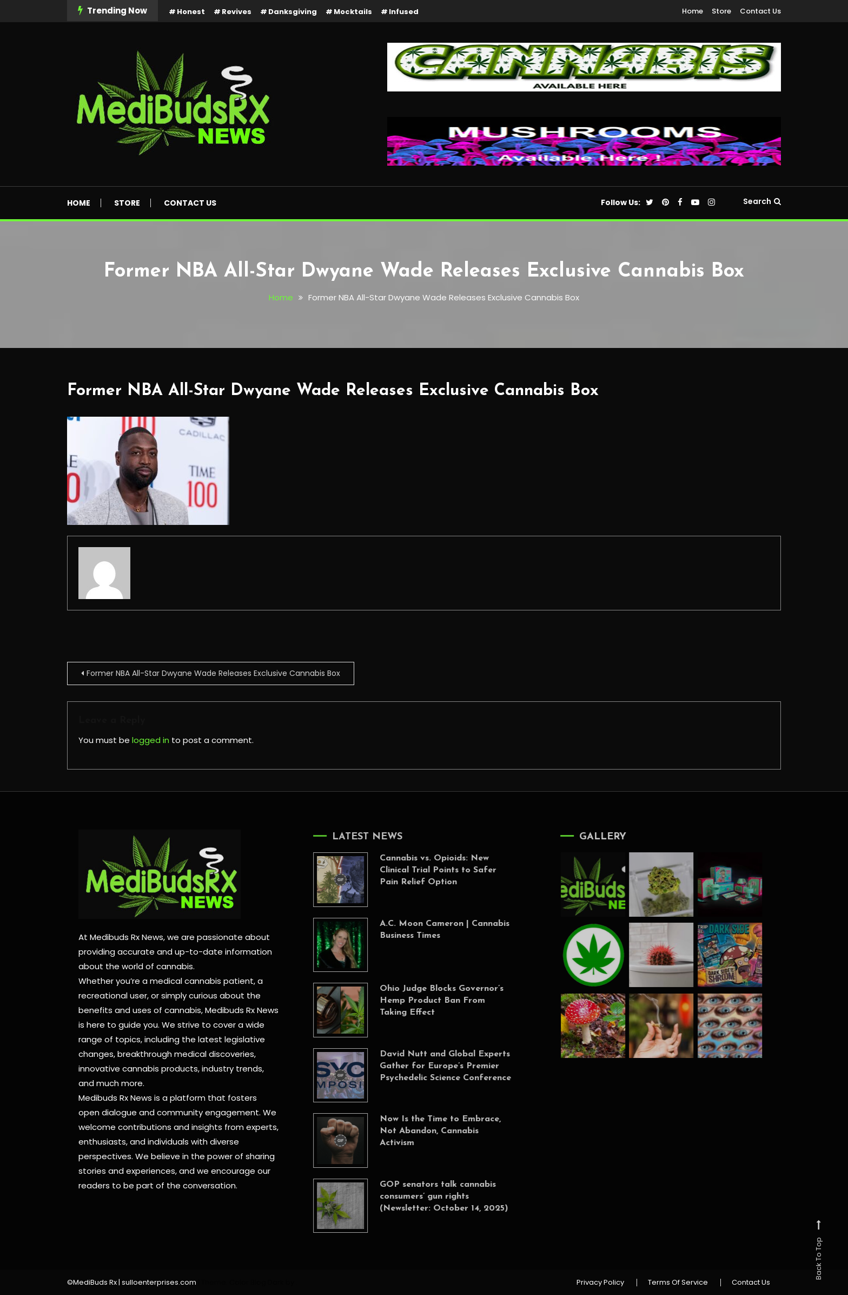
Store (721, 11)
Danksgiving (292, 11)
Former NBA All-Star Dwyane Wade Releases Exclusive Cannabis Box (333, 391)
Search (762, 201)
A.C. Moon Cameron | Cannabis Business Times (434, 929)
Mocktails (353, 11)
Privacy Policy (600, 1282)
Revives (236, 11)
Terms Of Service (678, 1282)
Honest (191, 11)
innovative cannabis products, (139, 1068)
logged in (150, 740)
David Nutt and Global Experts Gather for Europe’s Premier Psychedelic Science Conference (434, 1066)
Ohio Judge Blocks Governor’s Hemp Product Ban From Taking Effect (431, 1000)
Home (692, 11)
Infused (404, 11)
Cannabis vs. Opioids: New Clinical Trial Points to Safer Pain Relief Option (427, 870)
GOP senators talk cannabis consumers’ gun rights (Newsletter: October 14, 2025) (433, 1196)
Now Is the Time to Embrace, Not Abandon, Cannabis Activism (429, 1131)
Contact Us (760, 11)
